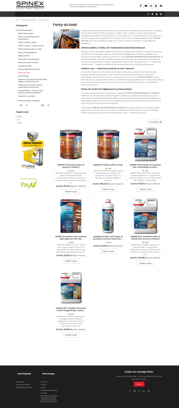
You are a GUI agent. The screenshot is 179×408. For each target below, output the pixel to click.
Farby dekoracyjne (25, 33)
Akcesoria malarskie (26, 96)
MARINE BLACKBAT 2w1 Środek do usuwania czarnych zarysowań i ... (108, 238)
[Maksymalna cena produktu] (42, 105)
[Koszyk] (152, 14)
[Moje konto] (157, 14)
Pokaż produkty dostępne (28, 100)
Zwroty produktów (23, 381)
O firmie (44, 378)
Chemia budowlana (24, 30)
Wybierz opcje (71, 192)
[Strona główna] (30, 5)
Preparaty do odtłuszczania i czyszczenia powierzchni (30, 86)
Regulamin (20, 378)
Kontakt (44, 390)
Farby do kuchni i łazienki (28, 62)
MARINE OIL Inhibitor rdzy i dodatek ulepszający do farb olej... (71, 238)
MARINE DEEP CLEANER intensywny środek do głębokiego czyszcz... (71, 310)
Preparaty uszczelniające (28, 59)
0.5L (18, 116)
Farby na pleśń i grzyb (27, 42)
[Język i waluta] (161, 14)
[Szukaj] (148, 14)
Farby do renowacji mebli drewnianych (28, 37)
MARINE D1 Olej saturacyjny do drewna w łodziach (70, 166)
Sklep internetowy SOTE (155, 406)
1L (17, 119)
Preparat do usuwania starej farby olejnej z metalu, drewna (32, 80)
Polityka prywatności (24, 384)
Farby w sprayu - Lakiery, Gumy (31, 45)
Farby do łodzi (24, 72)
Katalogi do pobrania (49, 387)
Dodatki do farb (24, 66)
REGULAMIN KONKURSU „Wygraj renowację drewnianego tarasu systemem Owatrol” (49, 396)
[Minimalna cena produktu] (21, 105)
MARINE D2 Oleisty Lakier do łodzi (108, 165)
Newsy (43, 384)
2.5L (18, 122)
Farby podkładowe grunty (29, 69)
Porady (43, 381)
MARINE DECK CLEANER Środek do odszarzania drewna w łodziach (145, 238)
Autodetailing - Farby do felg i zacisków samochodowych (30, 91)
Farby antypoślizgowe (27, 52)
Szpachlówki (23, 76)
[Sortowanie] (154, 122)
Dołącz (139, 385)
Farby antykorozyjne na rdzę (30, 49)
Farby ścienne (24, 56)
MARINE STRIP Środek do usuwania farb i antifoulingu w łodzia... (145, 166)
